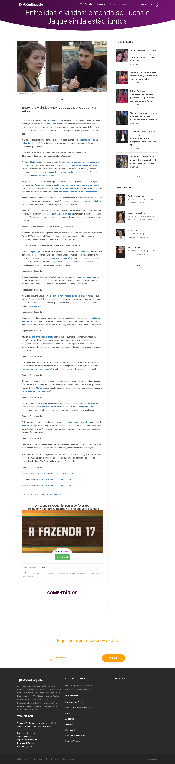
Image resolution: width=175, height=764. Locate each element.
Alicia (90, 296)
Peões (112, 4)
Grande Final (146, 4)
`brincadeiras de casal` (86, 407)
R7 (49, 568)
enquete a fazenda (66, 473)
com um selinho (34, 306)
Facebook (119, 679)
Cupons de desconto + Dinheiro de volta (34, 726)
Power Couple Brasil (74, 702)
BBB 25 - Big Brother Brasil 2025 (79, 708)
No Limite (69, 724)
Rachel (94, 321)
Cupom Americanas (25, 736)
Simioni (25, 425)
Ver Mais (137, 177)
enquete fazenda (47, 494)
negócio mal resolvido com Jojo (36, 369)
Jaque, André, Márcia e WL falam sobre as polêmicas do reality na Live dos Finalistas (143, 160)
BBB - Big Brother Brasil (75, 735)
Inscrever (113, 657)
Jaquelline (34, 251)
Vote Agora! (62, 557)
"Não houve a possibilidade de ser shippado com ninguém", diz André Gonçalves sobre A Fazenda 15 (143, 138)
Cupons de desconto (26, 733)
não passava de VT (61, 258)
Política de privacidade (148, 759)
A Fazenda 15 (81, 251)
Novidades (125, 4)
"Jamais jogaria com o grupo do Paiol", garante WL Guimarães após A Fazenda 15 (144, 116)
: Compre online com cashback (36, 723)
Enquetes (101, 4)
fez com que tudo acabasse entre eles (71, 422)
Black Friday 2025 (24, 746)
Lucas (25, 251)
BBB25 (68, 713)
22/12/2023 (135, 83)
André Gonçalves (136, 196)
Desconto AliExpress (26, 743)
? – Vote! (55, 479)
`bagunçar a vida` (49, 407)
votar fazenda (58, 494)
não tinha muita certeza (42, 337)
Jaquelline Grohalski (137, 213)
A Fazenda (69, 719)
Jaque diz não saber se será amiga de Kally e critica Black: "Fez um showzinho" (144, 75)
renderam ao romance (87, 277)
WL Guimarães (134, 247)
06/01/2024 (135, 64)
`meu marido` (93, 403)
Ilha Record (70, 730)
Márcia (39, 388)
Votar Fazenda (86, 4)
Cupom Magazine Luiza (27, 740)
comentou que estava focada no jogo (61, 296)
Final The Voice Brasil (74, 741)
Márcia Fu (132, 230)
